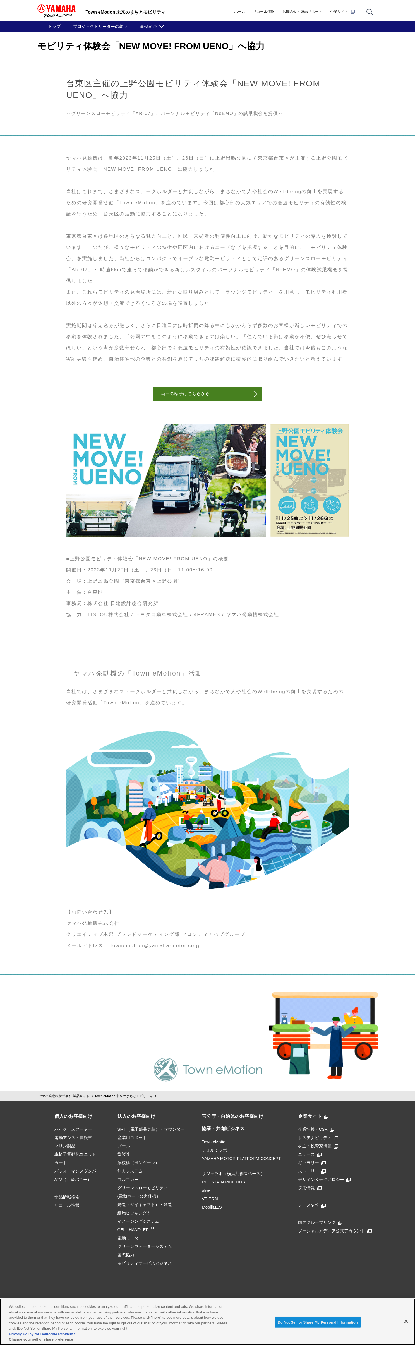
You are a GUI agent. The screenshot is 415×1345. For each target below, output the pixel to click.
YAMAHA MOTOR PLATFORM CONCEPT (241, 1158)
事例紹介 (148, 26)
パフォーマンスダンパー (77, 1171)
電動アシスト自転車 (73, 1137)
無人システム (130, 1171)
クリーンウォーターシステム (144, 1246)
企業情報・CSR (316, 1129)
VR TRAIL (211, 1198)
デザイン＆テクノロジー (324, 1179)
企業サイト (342, 11)
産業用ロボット (132, 1137)
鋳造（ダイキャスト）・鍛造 (144, 1204)
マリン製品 (64, 1146)
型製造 (123, 1154)
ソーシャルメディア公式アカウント (335, 1230)
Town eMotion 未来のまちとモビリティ (124, 1096)
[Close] (406, 1321)
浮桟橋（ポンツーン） (138, 1162)
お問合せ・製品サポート (302, 11)
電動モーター (130, 1238)
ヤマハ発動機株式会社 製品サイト (64, 1096)
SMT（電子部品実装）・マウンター (151, 1129)
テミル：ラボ (214, 1150)
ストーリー (312, 1171)
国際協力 (125, 1254)
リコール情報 (264, 11)
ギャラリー (312, 1162)
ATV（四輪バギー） (73, 1179)
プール (123, 1146)
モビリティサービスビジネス (144, 1263)
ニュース (310, 1154)
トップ (54, 26)
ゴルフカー (127, 1179)
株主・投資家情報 (318, 1146)
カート (60, 1162)
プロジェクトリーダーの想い (100, 26)
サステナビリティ (318, 1137)
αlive (206, 1190)
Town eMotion (215, 1141)
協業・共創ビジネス (223, 1128)
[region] (207, 1321)
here (156, 1317)
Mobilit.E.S (212, 1207)
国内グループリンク (320, 1222)
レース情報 (312, 1205)
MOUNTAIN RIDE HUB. (224, 1182)
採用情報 (310, 1187)
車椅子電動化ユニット (75, 1154)
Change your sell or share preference (41, 1339)
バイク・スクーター (73, 1129)
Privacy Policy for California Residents (42, 1334)
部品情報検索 (67, 1196)
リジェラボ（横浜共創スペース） (233, 1173)
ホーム (239, 11)
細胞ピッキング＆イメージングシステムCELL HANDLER (138, 1221)
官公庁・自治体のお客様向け (232, 1116)
